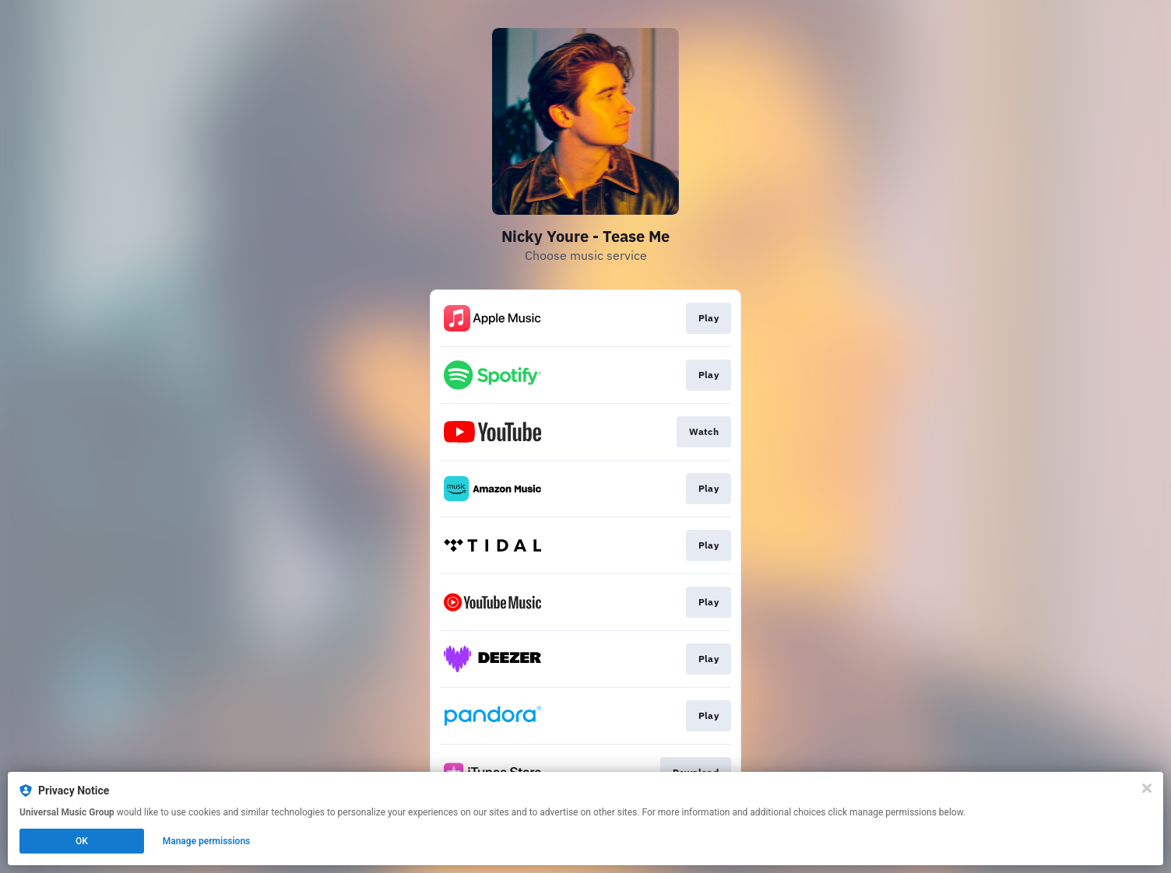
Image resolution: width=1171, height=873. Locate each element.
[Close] (1146, 788)
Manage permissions (207, 841)
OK (82, 841)
